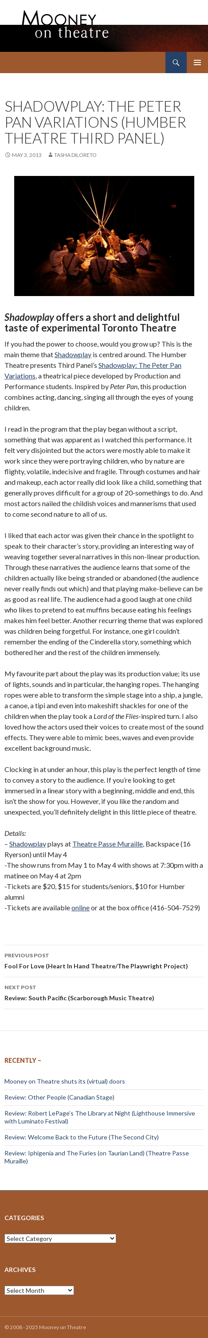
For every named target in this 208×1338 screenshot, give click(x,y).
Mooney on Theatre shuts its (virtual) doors (64, 1081)
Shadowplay (73, 354)
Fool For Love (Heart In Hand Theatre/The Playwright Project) (104, 960)
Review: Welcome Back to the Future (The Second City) (81, 1137)
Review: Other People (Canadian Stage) (59, 1097)
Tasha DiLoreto (75, 155)
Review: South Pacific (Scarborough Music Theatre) (104, 992)
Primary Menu (197, 62)
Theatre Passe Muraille (107, 843)
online (80, 907)
